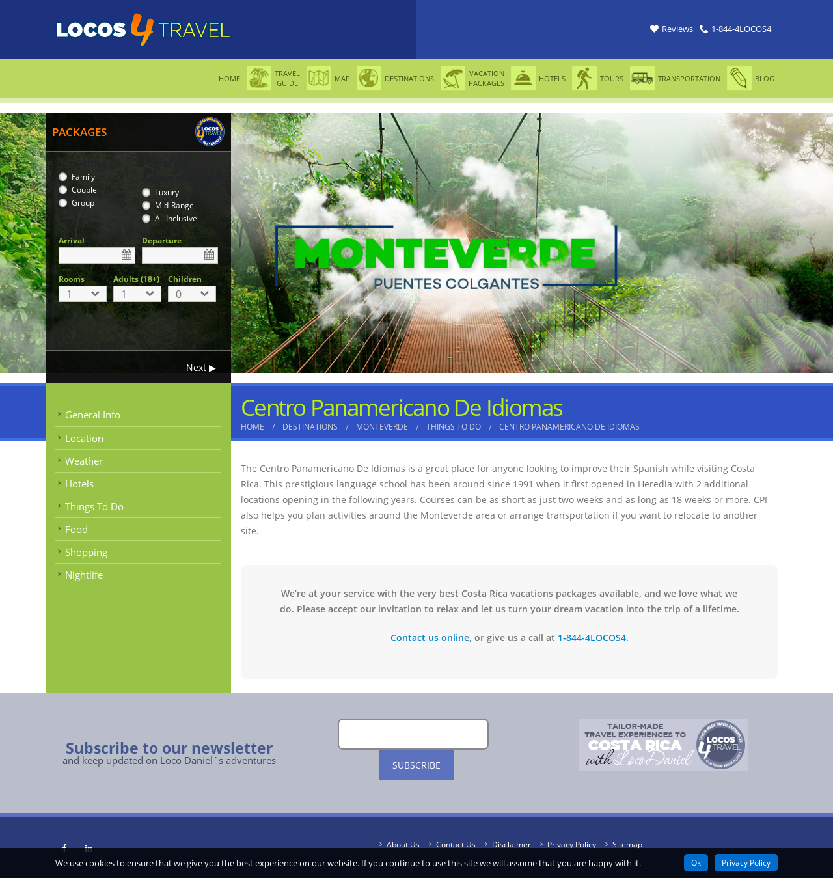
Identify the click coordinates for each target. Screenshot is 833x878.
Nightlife (84, 574)
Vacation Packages (472, 78)
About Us (403, 844)
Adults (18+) (136, 278)
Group (83, 202)
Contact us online (429, 637)
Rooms (72, 278)
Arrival (72, 240)
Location (84, 438)
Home (229, 78)
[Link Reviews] (671, 29)
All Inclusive (176, 218)
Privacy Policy (571, 844)
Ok (696, 862)
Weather (84, 460)
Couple (84, 189)
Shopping (86, 551)
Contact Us (456, 844)
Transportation (675, 78)
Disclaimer (511, 844)
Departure (162, 240)
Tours (597, 78)
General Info (92, 414)
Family (83, 176)
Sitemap (627, 844)
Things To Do (94, 506)
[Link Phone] (735, 29)
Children (185, 278)
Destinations (395, 78)
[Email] (413, 734)
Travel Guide (273, 78)
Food (76, 529)
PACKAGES (79, 131)
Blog (750, 78)
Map (328, 78)
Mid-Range (174, 205)
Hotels (538, 78)
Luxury (167, 192)
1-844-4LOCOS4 (592, 637)
